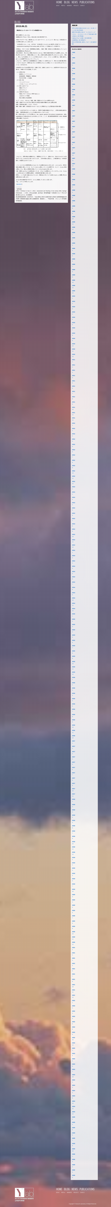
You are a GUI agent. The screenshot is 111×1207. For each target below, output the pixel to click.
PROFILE (63, 5)
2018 (73, 799)
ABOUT (58, 5)
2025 (73, 1117)
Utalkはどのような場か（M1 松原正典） (82, 38)
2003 (73, 63)
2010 (73, 296)
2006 (73, 68)
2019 (73, 857)
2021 (73, 947)
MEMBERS (69, 5)
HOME (59, 2)
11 (72, 97)
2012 (73, 423)
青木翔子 (19, 184)
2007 (73, 105)
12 (72, 102)
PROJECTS (76, 5)
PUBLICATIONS (87, 2)
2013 (73, 486)
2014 (73, 550)
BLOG (67, 2)
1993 (73, 57)
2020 (73, 894)
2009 (73, 232)
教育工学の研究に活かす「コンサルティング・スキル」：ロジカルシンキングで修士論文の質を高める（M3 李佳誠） (84, 34)
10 (72, 91)
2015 (73, 614)
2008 (73, 169)
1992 (73, 52)
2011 (73, 359)
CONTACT (82, 5)
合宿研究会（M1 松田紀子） (79, 40)
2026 (73, 1154)
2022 (73, 1000)
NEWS (75, 2)
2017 (73, 741)
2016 (73, 677)
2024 (73, 1080)
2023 (73, 1048)
